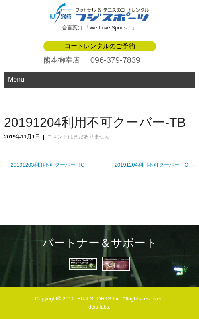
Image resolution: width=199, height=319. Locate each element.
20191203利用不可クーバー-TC (44, 165)
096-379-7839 (115, 60)
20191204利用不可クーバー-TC (155, 165)
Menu (16, 79)
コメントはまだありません (78, 137)
